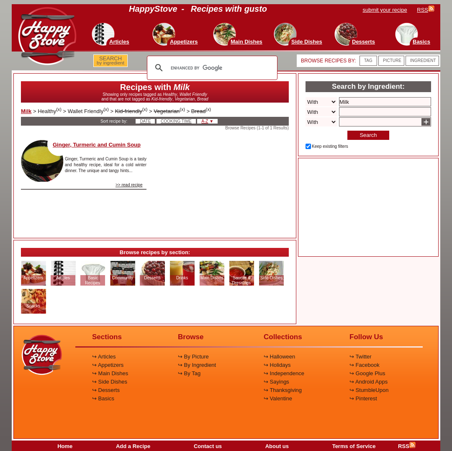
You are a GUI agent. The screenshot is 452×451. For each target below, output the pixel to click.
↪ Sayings (276, 382)
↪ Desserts (106, 390)
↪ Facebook (364, 365)
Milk (26, 111)
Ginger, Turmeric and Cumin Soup (97, 145)
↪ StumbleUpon (368, 390)
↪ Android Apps (368, 382)
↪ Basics (103, 398)
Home (64, 446)
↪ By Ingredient (197, 365)
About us (277, 446)
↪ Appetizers (107, 365)
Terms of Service (354, 446)
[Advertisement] (225, 182)
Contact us (208, 446)
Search (368, 135)
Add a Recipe (133, 446)
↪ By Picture (193, 356)
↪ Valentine (278, 398)
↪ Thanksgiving (283, 390)
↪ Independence (284, 373)
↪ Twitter (360, 356)
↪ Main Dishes (110, 373)
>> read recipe (129, 185)
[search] (211, 68)
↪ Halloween (279, 356)
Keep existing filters (330, 146)
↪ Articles (104, 356)
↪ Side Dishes (109, 382)
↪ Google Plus (367, 373)
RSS (407, 446)
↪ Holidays (277, 365)
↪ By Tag (189, 373)
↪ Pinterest (363, 398)
